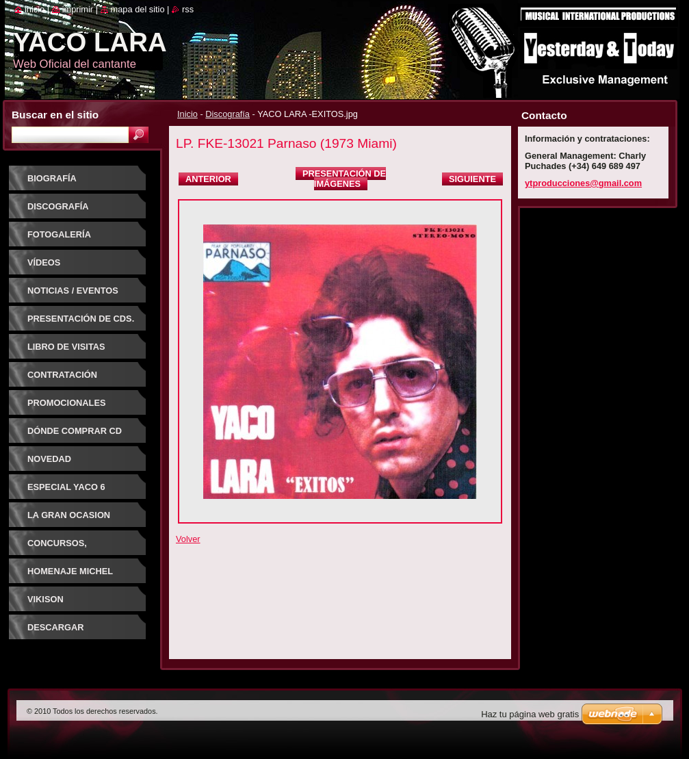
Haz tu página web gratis (530, 714)
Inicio (187, 114)
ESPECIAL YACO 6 (66, 487)
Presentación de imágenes (344, 178)
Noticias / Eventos (72, 290)
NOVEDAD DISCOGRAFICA (61, 464)
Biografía (52, 178)
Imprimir (78, 9)
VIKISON (45, 599)
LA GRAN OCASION (68, 515)
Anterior (208, 179)
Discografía (227, 114)
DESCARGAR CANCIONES (55, 632)
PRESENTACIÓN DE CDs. (80, 318)
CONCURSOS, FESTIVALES (57, 548)
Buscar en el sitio (55, 114)
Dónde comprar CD (74, 431)
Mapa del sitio (138, 9)
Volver (188, 539)
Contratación (62, 375)
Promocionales (66, 403)
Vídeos (43, 262)
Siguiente (472, 179)
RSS (188, 9)
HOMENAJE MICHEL (70, 571)
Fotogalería (59, 234)
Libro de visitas (66, 347)
